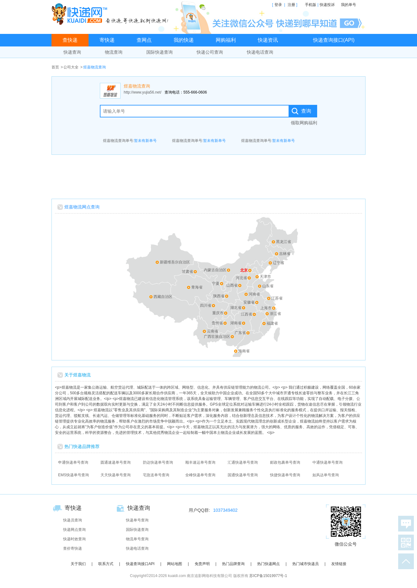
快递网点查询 (74, 529)
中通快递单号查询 (327, 462)
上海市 (266, 308)
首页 (55, 67)
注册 (291, 5)
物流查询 (113, 52)
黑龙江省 (283, 242)
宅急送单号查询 (156, 475)
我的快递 (184, 40)
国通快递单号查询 (243, 475)
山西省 (232, 285)
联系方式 (105, 564)
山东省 (267, 286)
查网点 (144, 40)
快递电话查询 (260, 52)
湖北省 (235, 307)
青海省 (197, 287)
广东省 (240, 333)
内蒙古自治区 (215, 270)
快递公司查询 (210, 52)
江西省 (246, 314)
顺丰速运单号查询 (200, 462)
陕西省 (219, 296)
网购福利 (226, 40)
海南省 (244, 351)
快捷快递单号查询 (285, 475)
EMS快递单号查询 (73, 475)
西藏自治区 (163, 296)
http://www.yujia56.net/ (142, 92)
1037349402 (225, 510)
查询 (306, 111)
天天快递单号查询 (115, 475)
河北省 (241, 278)
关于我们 (78, 564)
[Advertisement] (208, 175)
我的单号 (348, 5)
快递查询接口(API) (334, 40)
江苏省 (277, 298)
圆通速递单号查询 (115, 462)
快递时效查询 (74, 539)
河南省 (254, 294)
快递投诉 (327, 5)
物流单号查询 (137, 539)
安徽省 (249, 302)
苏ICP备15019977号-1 (268, 576)
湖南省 (235, 323)
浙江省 (275, 313)
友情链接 (338, 564)
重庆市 (218, 313)
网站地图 (174, 564)
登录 (278, 5)
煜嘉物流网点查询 (82, 206)
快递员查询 (72, 520)
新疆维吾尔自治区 (175, 262)
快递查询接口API (140, 564)
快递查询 (72, 52)
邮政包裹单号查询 (285, 462)
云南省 (212, 331)
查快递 (70, 40)
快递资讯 (268, 40)
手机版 (310, 5)
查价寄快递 (72, 548)
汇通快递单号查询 (243, 462)
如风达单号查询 (325, 475)
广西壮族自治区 (217, 336)
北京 (244, 270)
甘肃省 (187, 271)
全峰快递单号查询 (200, 475)
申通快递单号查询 (73, 462)
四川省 (205, 305)
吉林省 (284, 253)
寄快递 (107, 40)
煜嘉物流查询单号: (130, 140)
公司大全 (71, 67)
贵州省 (217, 323)
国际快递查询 (159, 52)
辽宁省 (278, 263)
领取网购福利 (304, 122)
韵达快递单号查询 (158, 462)
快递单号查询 (137, 520)
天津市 (265, 276)
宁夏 (215, 283)
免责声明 (202, 564)
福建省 (272, 323)
